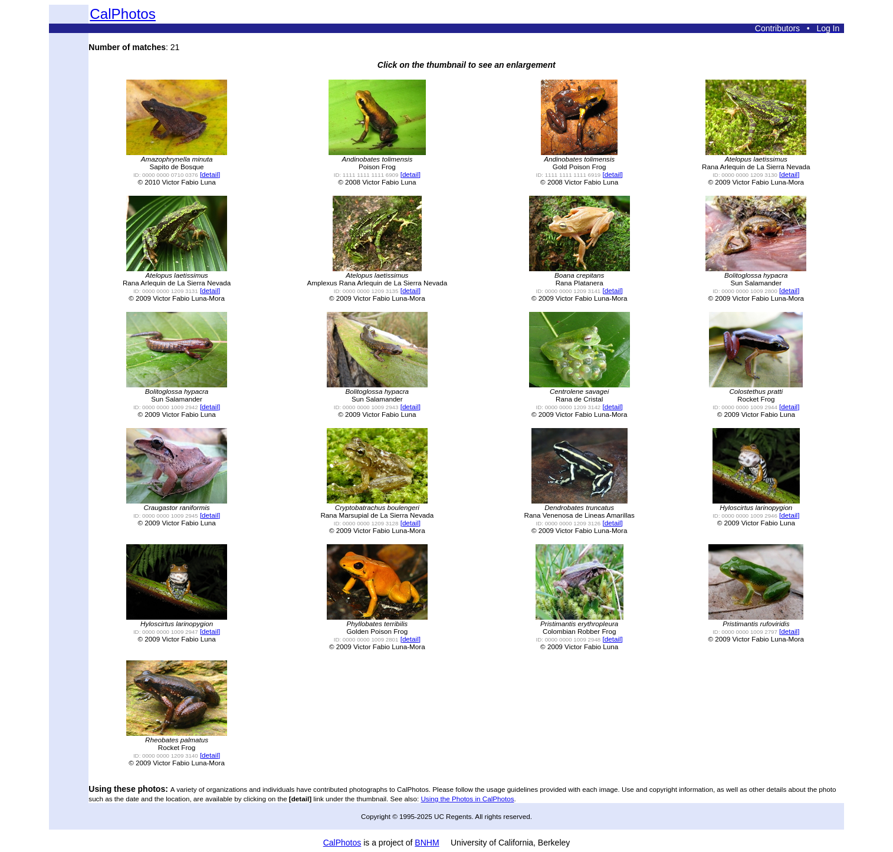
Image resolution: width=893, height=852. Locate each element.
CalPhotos (123, 14)
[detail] (210, 174)
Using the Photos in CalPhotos (467, 798)
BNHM (427, 842)
